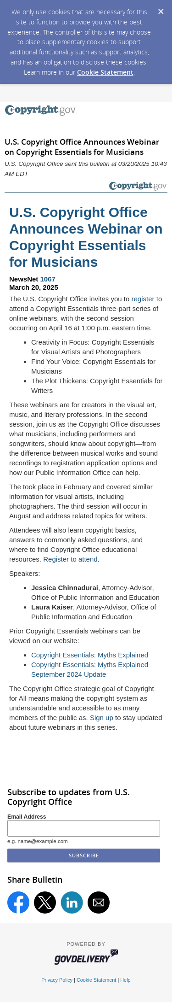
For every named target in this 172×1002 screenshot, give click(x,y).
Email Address (26, 817)
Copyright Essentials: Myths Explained (89, 655)
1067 (47, 279)
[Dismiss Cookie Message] (160, 9)
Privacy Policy (56, 980)
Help (125, 980)
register (143, 299)
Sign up (101, 717)
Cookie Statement (105, 72)
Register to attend (70, 559)
